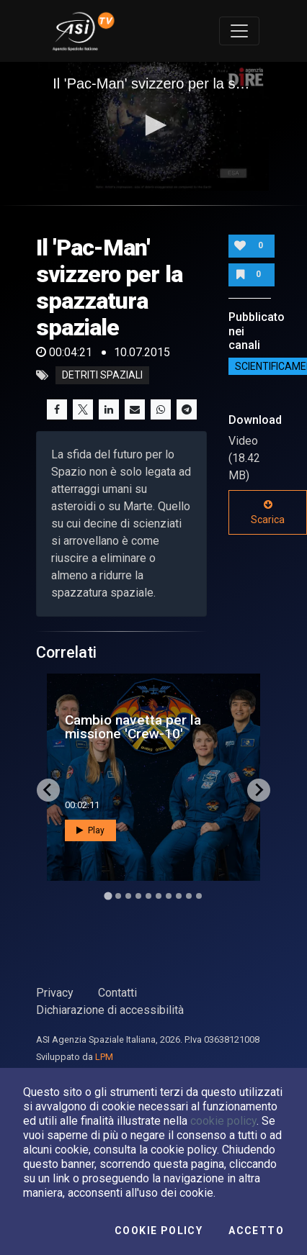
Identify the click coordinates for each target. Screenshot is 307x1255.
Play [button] (90, 830)
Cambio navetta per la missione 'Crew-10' (133, 727)
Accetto (256, 1230)
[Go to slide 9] (189, 896)
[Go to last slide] (48, 790)
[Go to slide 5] (148, 896)
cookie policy (223, 1121)
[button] (153, 125)
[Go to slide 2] (118, 896)
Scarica (268, 512)
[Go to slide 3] (128, 896)
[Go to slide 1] (108, 896)
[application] (153, 126)
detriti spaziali (102, 375)
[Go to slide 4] (138, 896)
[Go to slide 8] (179, 896)
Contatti (117, 993)
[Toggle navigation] (239, 31)
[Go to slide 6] (158, 896)
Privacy (55, 993)
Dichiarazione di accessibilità (110, 1010)
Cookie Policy (159, 1230)
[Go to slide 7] (169, 896)
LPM (104, 1056)
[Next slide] (258, 790)
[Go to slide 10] (199, 896)
